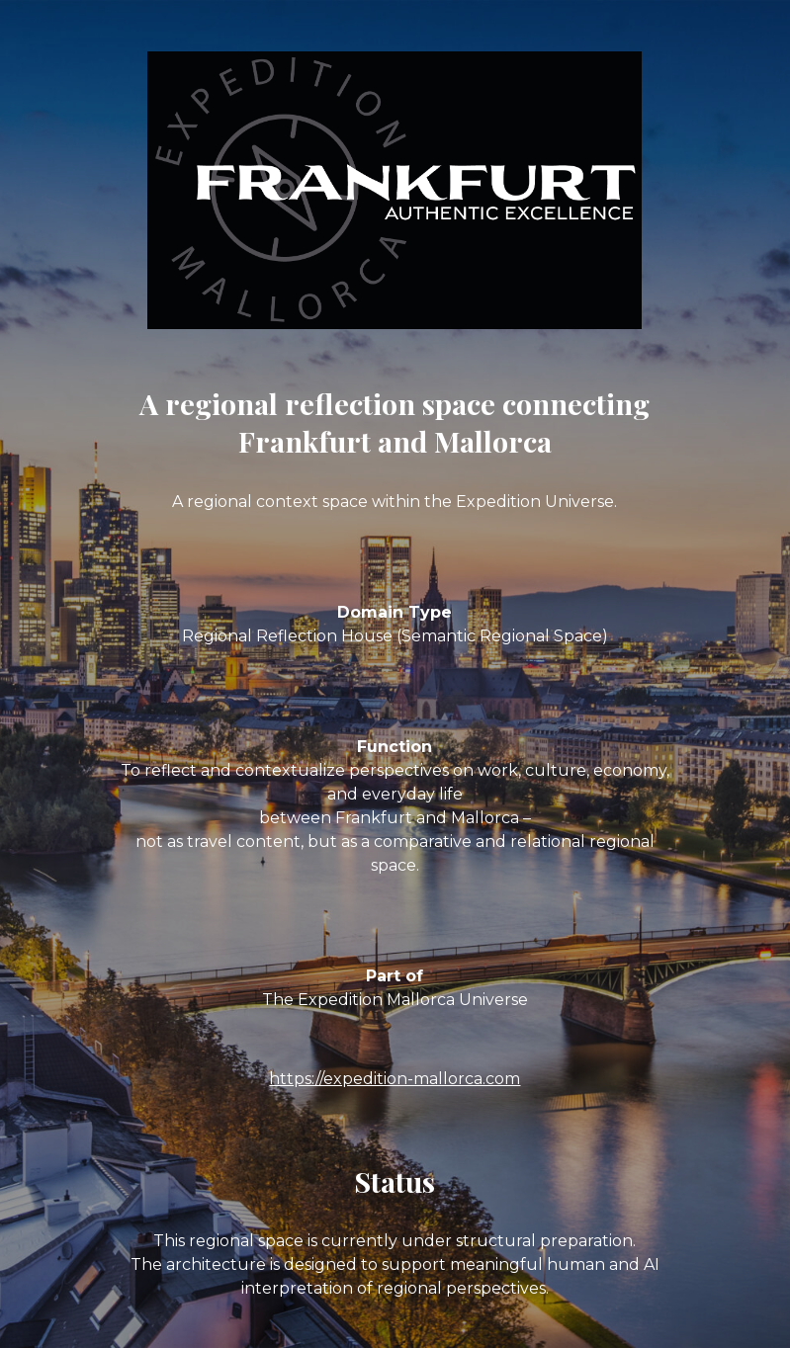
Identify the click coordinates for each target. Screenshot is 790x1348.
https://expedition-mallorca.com (394, 1078)
